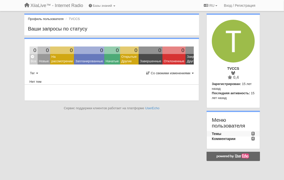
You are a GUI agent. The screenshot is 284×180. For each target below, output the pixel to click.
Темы (216, 134)
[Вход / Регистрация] (239, 5)
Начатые (112, 61)
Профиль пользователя (46, 19)
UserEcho (152, 108)
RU (210, 6)
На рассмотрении (62, 59)
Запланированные (89, 61)
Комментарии (223, 139)
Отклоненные (174, 61)
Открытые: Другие (129, 59)
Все (33, 59)
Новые (44, 61)
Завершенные (150, 61)
